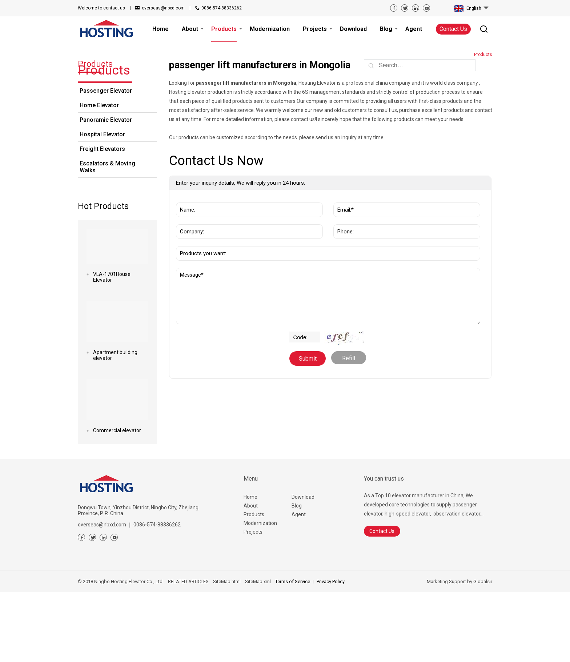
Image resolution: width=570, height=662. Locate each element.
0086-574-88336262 (221, 8)
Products (254, 584)
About (251, 575)
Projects (253, 602)
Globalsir (482, 651)
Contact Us (453, 28)
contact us (101, 8)
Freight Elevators (102, 218)
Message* (328, 366)
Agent (299, 584)
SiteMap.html (227, 651)
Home (250, 567)
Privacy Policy (331, 651)
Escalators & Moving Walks (107, 237)
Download (303, 567)
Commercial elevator (117, 500)
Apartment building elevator (115, 425)
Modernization (260, 593)
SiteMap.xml (258, 651)
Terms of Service (292, 651)
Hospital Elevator (102, 204)
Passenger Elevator (106, 160)
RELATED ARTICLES (188, 651)
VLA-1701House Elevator (112, 347)
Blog (297, 575)
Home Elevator (99, 175)
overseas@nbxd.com (163, 8)
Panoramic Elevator (106, 189)
